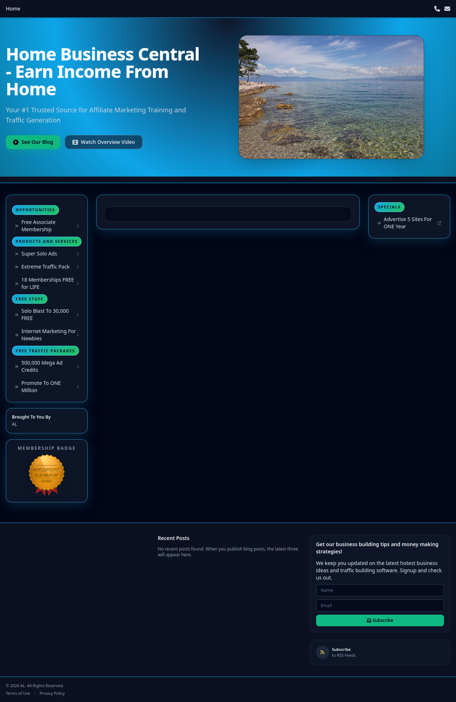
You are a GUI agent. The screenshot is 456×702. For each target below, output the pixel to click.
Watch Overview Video (103, 141)
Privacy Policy (52, 693)
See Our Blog (33, 141)
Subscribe (380, 620)
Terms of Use (18, 693)
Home (13, 8)
